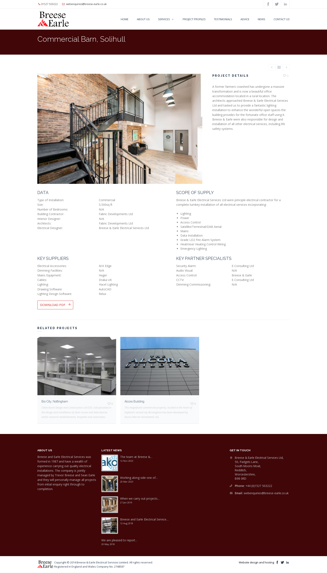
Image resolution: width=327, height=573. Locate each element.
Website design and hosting (256, 562)
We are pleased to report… (119, 540)
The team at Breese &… (136, 457)
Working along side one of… (139, 478)
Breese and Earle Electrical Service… (144, 519)
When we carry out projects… (140, 498)
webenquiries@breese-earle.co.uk (266, 493)
